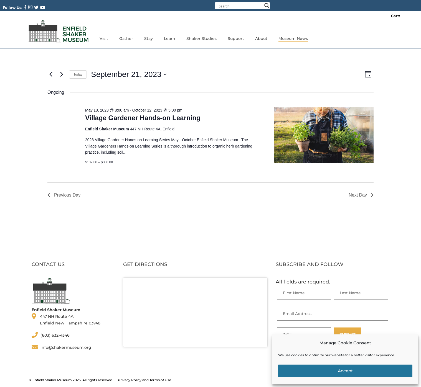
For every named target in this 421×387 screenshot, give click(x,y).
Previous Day (63, 195)
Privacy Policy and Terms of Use (144, 380)
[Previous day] (50, 74)
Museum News (293, 38)
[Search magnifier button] (266, 5)
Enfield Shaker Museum (52, 380)
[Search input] (240, 6)
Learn (169, 38)
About (261, 38)
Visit (104, 38)
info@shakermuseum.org (65, 347)
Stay (148, 38)
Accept (345, 370)
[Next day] (61, 74)
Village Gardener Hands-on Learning (143, 118)
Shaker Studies (201, 38)
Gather (126, 38)
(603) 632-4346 (55, 335)
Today (77, 74)
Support (236, 38)
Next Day (361, 195)
